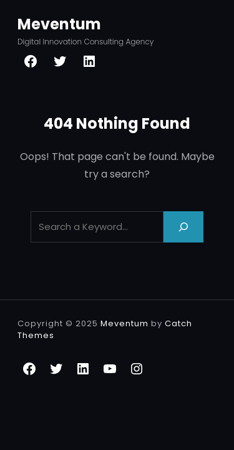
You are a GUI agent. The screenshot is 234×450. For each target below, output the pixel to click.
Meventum (59, 24)
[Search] (183, 226)
